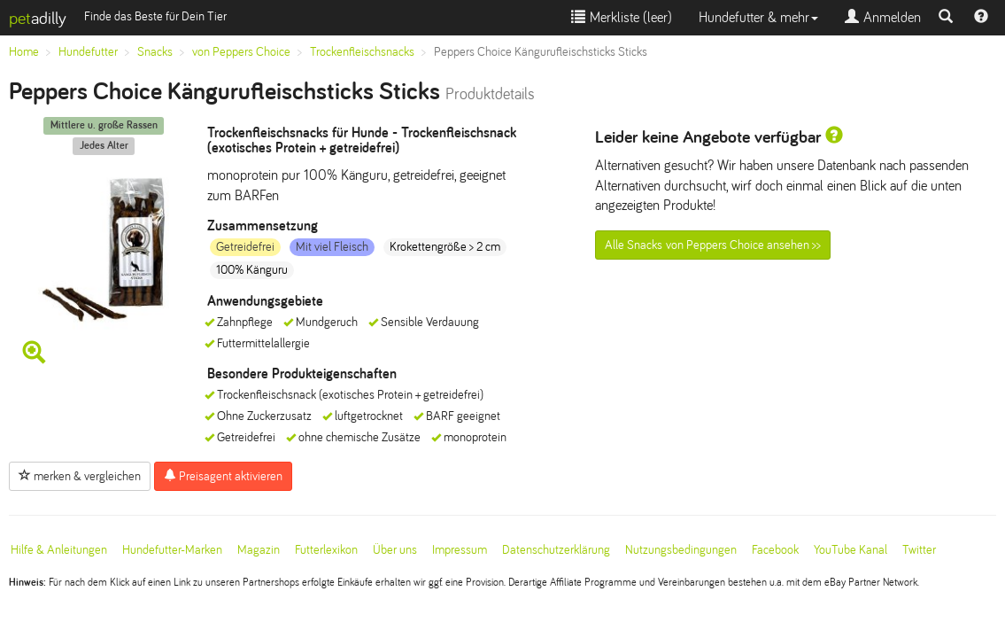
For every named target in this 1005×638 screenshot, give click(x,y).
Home (24, 51)
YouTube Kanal (850, 549)
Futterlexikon (326, 549)
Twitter (919, 549)
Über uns (395, 549)
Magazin (258, 549)
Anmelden (883, 17)
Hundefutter (88, 51)
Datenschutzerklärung (556, 549)
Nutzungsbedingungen (681, 549)
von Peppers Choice (241, 51)
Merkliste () (621, 17)
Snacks (155, 51)
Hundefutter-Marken (172, 549)
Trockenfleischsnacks (362, 51)
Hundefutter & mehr (758, 17)
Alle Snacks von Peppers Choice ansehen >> (713, 245)
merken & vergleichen (80, 476)
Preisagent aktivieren (223, 476)
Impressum (459, 549)
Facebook (775, 549)
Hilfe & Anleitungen (59, 549)
